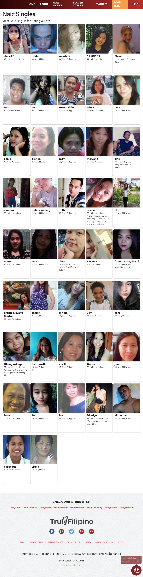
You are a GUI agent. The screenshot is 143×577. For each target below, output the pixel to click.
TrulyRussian (77, 508)
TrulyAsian (46, 508)
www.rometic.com (71, 565)
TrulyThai (15, 508)
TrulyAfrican (61, 508)
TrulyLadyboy (94, 508)
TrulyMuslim (127, 508)
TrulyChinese (29, 508)
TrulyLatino (111, 508)
